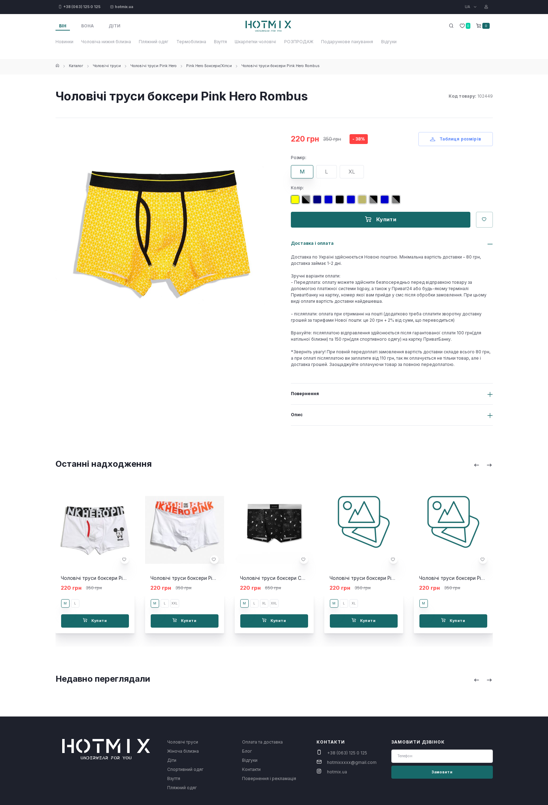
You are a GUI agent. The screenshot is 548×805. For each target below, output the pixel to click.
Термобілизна (191, 41)
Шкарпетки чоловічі (255, 41)
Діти (171, 760)
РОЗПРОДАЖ (298, 41)
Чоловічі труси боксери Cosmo (277, 578)
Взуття (220, 41)
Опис (297, 414)
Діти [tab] (114, 25)
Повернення (305, 393)
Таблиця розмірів (455, 139)
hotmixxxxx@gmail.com (352, 762)
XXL (174, 603)
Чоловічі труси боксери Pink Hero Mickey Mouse (118, 578)
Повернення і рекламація (269, 778)
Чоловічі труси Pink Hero (153, 66)
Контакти (251, 769)
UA (468, 7)
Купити (380, 219)
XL (351, 171)
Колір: (297, 187)
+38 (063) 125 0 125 (347, 752)
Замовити (441, 772)
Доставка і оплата (312, 243)
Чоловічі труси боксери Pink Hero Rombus (280, 66)
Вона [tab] (87, 25)
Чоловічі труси (107, 66)
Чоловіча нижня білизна (106, 41)
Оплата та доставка (262, 742)
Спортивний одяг (185, 769)
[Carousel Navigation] (483, 465)
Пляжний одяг (153, 41)
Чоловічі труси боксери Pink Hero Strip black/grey (388, 578)
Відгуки (389, 41)
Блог (247, 751)
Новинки (64, 41)
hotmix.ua (337, 771)
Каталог (76, 66)
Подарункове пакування (347, 41)
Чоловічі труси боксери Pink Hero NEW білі (200, 578)
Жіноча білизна (183, 751)
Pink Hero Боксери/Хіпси (209, 66)
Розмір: (298, 157)
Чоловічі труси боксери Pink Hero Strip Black (471, 578)
